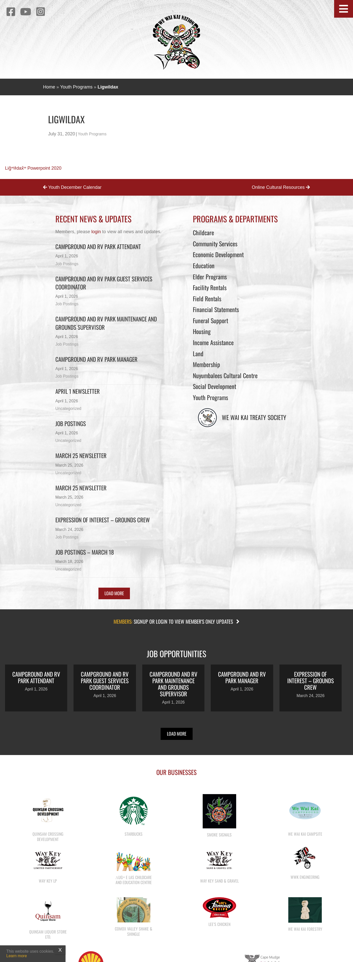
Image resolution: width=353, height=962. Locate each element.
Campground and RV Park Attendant (98, 246)
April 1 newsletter (77, 391)
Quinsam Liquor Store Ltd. (48, 934)
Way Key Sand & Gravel (219, 881)
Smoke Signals (219, 835)
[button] (343, 9)
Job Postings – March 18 (84, 552)
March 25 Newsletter (81, 455)
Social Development (214, 386)
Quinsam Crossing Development (47, 836)
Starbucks (134, 834)
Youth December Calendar (72, 187)
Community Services (215, 243)
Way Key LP (48, 881)
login (96, 231)
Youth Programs (76, 86)
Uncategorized (68, 408)
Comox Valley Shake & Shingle (133, 931)
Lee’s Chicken (219, 924)
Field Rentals (207, 298)
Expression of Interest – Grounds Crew (102, 520)
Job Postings (67, 264)
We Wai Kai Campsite (305, 834)
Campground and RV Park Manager (96, 359)
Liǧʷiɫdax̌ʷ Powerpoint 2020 (33, 168)
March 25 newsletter (81, 488)
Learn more (16, 956)
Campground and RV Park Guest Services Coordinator (103, 283)
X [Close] (60, 950)
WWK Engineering (305, 877)
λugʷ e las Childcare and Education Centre (133, 880)
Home (49, 86)
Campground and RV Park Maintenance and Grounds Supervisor (106, 323)
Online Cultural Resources (281, 187)
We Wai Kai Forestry (305, 929)
